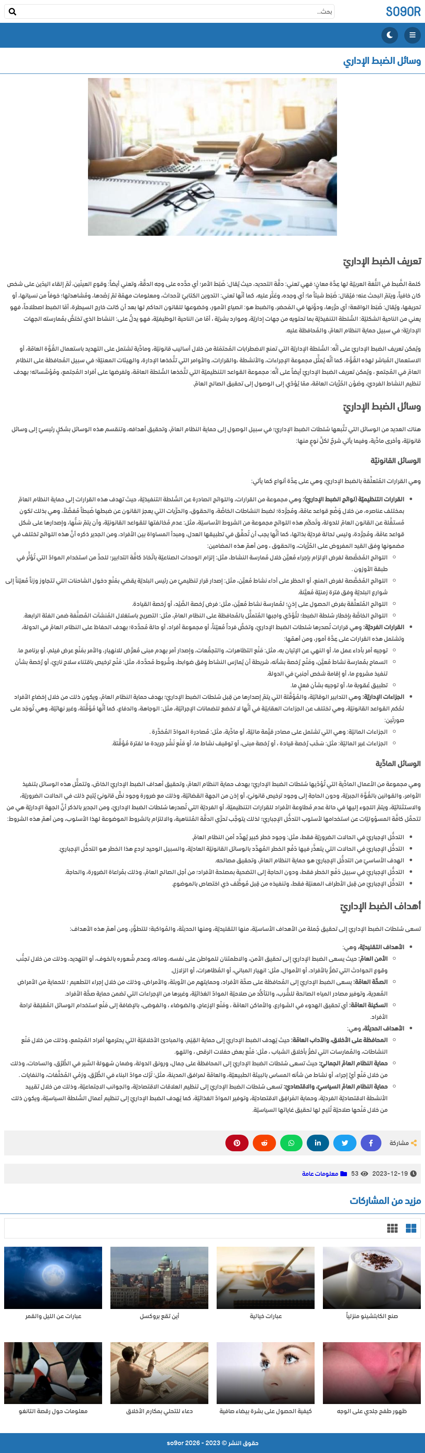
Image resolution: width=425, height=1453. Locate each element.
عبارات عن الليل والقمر (53, 1316)
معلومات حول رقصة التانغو (53, 1411)
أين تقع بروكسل (159, 1316)
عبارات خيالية (266, 1316)
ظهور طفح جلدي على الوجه (372, 1411)
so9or (403, 11)
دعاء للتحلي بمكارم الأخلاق (159, 1411)
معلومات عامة (320, 1173)
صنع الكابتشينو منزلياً (372, 1316)
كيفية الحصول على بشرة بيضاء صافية (266, 1411)
